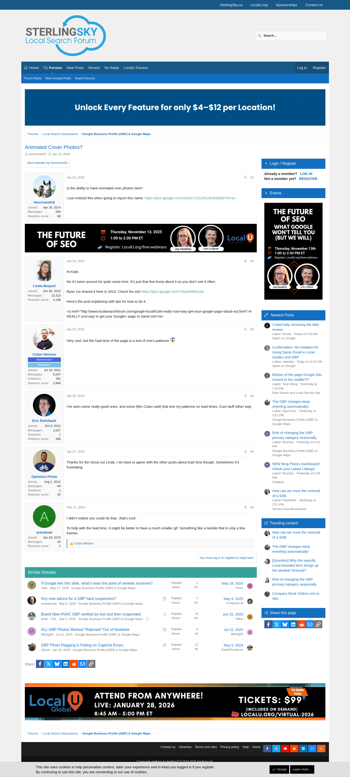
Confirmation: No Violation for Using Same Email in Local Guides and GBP (295, 352)
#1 (251, 177)
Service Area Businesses (289, 509)
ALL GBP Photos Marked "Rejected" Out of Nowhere (85, 630)
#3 (251, 329)
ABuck (45, 650)
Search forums (85, 78)
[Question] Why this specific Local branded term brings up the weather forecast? (295, 565)
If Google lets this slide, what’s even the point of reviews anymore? (97, 583)
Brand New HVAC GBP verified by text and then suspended (91, 614)
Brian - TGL (49, 619)
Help (246, 750)
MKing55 (47, 634)
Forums (55, 68)
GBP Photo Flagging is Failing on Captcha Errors (82, 645)
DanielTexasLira (232, 649)
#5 (251, 451)
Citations (278, 482)
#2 (251, 261)
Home (34, 68)
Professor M (234, 603)
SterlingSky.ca (231, 5)
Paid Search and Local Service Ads (296, 393)
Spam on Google (284, 338)
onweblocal (49, 603)
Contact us (168, 750)
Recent (94, 68)
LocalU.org (259, 5)
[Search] (291, 35)
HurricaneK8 (37, 154)
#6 (251, 507)
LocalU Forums (136, 68)
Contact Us (314, 5)
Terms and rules (206, 750)
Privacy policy (229, 750)
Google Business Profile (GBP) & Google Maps (103, 588)
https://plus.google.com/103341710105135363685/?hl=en (190, 198)
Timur (239, 588)
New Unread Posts (58, 78)
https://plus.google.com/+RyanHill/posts (173, 291)
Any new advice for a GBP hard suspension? (78, 599)
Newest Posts (282, 315)
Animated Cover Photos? (54, 147)
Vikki (44, 588)
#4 (251, 396)
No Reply (111, 68)
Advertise (185, 750)
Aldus (239, 618)
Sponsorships (286, 5)
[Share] (245, 177)
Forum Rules (33, 78)
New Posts (75, 68)
